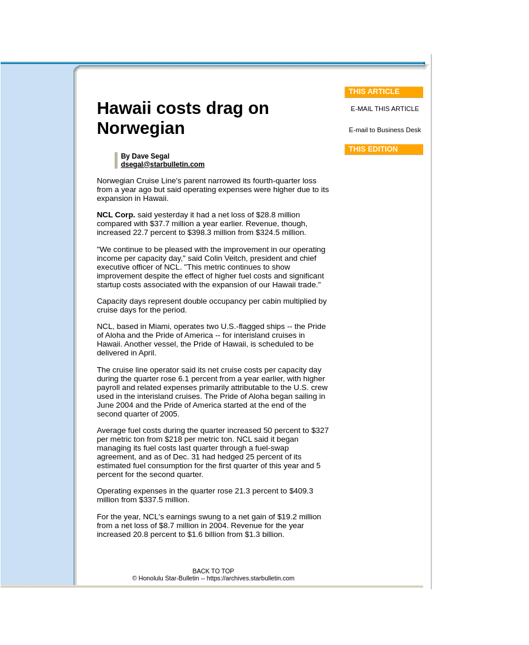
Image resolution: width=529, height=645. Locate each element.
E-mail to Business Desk (385, 129)
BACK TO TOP (214, 571)
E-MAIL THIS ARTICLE (385, 108)
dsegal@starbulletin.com (163, 164)
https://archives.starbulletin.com (250, 578)
